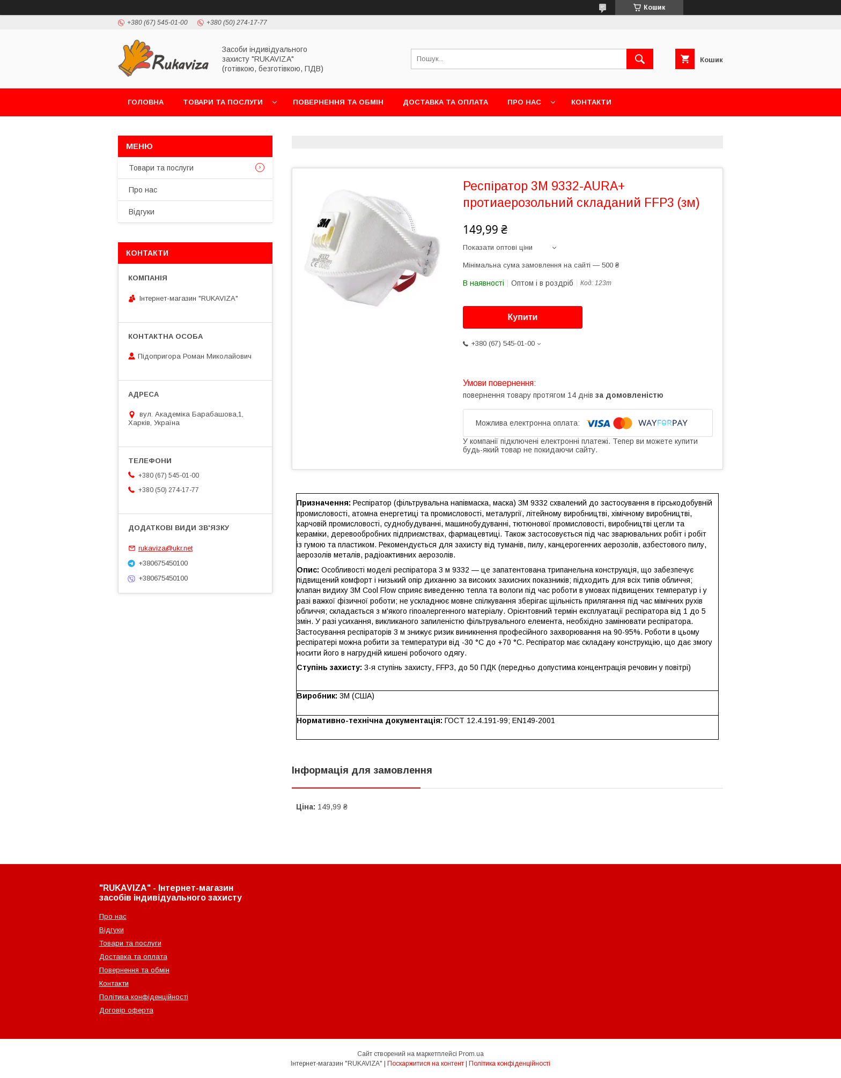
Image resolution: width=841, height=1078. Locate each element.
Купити (523, 317)
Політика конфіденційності (143, 997)
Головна (146, 102)
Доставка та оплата (445, 102)
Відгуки (141, 211)
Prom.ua (471, 1054)
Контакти (591, 102)
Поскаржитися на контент (425, 1063)
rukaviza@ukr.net (165, 548)
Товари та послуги (223, 102)
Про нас (524, 102)
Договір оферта (126, 1010)
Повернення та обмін (338, 102)
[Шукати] (639, 59)
